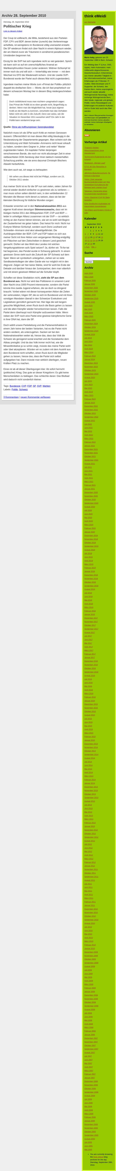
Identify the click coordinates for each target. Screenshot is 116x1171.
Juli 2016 (88, 679)
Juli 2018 (88, 593)
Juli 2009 (88, 970)
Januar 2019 (89, 571)
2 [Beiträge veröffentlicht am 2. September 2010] (93, 231)
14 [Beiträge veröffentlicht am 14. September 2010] (88, 237)
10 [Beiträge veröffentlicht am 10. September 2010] (97, 234)
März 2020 (88, 525)
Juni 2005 (88, 1146)
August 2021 (89, 464)
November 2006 (91, 1085)
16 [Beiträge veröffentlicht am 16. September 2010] (94, 237)
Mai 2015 (88, 726)
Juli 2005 (88, 1142)
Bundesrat (15, 386)
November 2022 (91, 410)
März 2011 (88, 898)
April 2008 (88, 1024)
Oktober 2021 (90, 456)
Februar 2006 (90, 1117)
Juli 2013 (88, 805)
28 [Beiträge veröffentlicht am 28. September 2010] (88, 244)
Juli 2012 (88, 844)
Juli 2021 (88, 467)
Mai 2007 (88, 1063)
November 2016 (91, 665)
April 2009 (88, 981)
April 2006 (88, 1110)
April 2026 (88, 273)
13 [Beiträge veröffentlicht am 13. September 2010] (86, 237)
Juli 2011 (88, 884)
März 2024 (88, 352)
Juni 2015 (88, 722)
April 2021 (88, 478)
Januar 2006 (89, 1121)
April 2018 (88, 604)
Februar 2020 (90, 528)
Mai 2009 (88, 977)
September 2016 (91, 672)
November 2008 (91, 999)
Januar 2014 (89, 783)
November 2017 (91, 622)
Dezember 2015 (91, 704)
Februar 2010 (90, 945)
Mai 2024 (88, 345)
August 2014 (89, 758)
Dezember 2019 (91, 535)
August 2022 (89, 420)
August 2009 (89, 966)
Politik (15, 389)
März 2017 (88, 650)
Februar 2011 (90, 902)
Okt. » (93, 247)
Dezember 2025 (91, 288)
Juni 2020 (88, 514)
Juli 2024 (88, 338)
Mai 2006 (88, 1106)
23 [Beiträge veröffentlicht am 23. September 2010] (94, 240)
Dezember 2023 (91, 363)
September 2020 (91, 503)
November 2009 (91, 956)
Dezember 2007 (91, 1038)
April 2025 (88, 313)
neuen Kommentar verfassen (35, 397)
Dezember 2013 (91, 787)
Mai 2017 (88, 643)
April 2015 (88, 729)
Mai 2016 (88, 686)
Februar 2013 (90, 823)
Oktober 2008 (90, 1002)
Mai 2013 (88, 812)
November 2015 (91, 708)
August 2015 (89, 715)
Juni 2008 (88, 1017)
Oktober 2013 (90, 794)
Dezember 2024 (91, 323)
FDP (29, 386)
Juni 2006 (88, 1103)
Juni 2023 (88, 384)
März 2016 (88, 693)
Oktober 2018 (90, 582)
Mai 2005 (88, 1149)
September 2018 (91, 586)
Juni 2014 (88, 765)
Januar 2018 (89, 614)
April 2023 (88, 392)
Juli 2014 (88, 762)
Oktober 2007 (90, 1045)
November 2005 (91, 1128)
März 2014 (88, 776)
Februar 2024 (90, 356)
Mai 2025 (88, 309)
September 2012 (91, 837)
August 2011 (89, 880)
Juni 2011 (88, 887)
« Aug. (87, 247)
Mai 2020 (88, 517)
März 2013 (88, 819)
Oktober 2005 (90, 1132)
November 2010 (91, 912)
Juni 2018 (88, 596)
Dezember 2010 (91, 909)
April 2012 (88, 855)
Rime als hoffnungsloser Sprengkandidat (33, 127)
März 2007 (88, 1071)
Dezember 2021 (91, 449)
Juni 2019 (88, 557)
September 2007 (91, 1049)
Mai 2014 (88, 769)
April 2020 (88, 521)
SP (34, 386)
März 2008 (88, 1027)
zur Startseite (90, 22)
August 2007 (89, 1052)
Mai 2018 (88, 600)
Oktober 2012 (90, 833)
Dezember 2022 (91, 406)
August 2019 (89, 550)
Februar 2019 (90, 568)
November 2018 (91, 578)
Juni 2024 (88, 341)
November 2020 (91, 496)
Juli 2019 (88, 553)
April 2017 (88, 647)
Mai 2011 (88, 891)
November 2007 (91, 1042)
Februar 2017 (90, 654)
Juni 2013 (88, 808)
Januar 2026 (89, 284)
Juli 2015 (88, 719)
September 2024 (91, 331)
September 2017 (91, 629)
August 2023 (89, 377)
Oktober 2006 (90, 1088)
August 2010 (89, 923)
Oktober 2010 (90, 916)
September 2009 (91, 963)
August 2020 (89, 507)
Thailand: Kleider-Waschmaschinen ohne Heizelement (94, 150)
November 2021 (91, 453)
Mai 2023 (88, 388)
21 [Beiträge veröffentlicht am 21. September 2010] (88, 240)
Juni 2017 (88, 639)
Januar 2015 (89, 740)
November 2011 (91, 869)
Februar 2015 (90, 736)
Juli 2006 (88, 1099)
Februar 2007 (90, 1074)
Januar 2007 (89, 1078)
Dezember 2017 (91, 618)
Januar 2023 (89, 403)
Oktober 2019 (90, 542)
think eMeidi (98, 1157)
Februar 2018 (90, 611)
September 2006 (91, 1092)
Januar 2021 (89, 489)
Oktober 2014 (90, 751)
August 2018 (89, 589)
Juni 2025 (88, 306)
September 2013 (91, 797)
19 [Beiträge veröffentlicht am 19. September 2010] (102, 237)
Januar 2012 (89, 866)
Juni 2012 (88, 848)
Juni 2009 (88, 974)
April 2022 (88, 435)
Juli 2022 (88, 424)
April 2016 (88, 690)
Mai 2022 (88, 431)
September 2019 (91, 546)
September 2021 (91, 460)
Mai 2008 (88, 1020)
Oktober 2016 (90, 668)
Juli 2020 (88, 510)
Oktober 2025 (90, 295)
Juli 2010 (88, 927)
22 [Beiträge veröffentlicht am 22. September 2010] (91, 240)
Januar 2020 (89, 532)
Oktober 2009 (90, 959)
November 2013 (91, 790)
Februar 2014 (90, 780)
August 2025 (89, 302)
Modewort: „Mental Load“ (94, 163)
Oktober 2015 (90, 711)
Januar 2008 (89, 1035)
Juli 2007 (88, 1056)
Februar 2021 (90, 485)
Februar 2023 (90, 399)
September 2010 (91, 920)
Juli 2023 (88, 381)
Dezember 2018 (91, 575)
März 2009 (88, 984)
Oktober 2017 (90, 625)
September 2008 (91, 1006)
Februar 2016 (90, 697)
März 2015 (88, 733)
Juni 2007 (88, 1060)
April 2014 (88, 772)
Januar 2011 (89, 905)
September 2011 (91, 877)
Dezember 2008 (91, 995)
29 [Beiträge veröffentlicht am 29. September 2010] (91, 244)
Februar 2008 (90, 1031)
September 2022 (91, 417)
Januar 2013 (89, 826)
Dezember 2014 (91, 744)
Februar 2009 (90, 988)
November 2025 (91, 291)
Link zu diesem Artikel (12, 31)
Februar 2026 (90, 280)
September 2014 (91, 754)
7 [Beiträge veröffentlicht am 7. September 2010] (87, 234)
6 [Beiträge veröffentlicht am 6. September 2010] (85, 234)
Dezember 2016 (91, 661)
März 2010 (88, 941)
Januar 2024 (89, 359)
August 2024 (89, 334)
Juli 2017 (88, 636)
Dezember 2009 (91, 952)
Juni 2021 (88, 471)
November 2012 (91, 830)
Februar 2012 (90, 862)
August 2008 (89, 1009)
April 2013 (88, 816)
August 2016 (89, 675)
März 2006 (88, 1114)
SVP (39, 386)
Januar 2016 (89, 701)
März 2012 (88, 859)
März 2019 (88, 564)
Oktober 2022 (90, 413)
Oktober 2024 (90, 327)
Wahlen (46, 386)
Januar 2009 (89, 991)
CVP (24, 386)
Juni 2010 (88, 930)
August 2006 (89, 1096)
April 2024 (88, 349)
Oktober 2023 (90, 370)
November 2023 (91, 367)
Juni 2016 (88, 683)
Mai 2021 (88, 474)
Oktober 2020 (90, 499)
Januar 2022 (89, 446)
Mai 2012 (88, 851)
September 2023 (91, 374)
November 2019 (91, 539)
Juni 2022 (88, 428)
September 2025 (91, 298)
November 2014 (91, 747)
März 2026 (88, 277)
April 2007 (88, 1067)
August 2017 (89, 632)
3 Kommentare (11, 397)
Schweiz (23, 389)
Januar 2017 (89, 657)
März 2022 (88, 438)
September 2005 (91, 1135)
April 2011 (88, 894)
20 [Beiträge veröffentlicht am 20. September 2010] (86, 240)
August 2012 (89, 841)
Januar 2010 (89, 948)
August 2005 (89, 1139)
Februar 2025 (90, 320)
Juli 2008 (88, 1013)
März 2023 (88, 395)
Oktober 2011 (90, 873)
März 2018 (88, 607)
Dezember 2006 (91, 1081)
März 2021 (88, 481)
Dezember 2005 (91, 1124)
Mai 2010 (88, 934)
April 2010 (88, 938)
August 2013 (89, 801)
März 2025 (88, 316)
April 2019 (88, 561)
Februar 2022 (90, 442)
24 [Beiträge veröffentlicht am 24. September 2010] (97, 240)
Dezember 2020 (91, 492)
